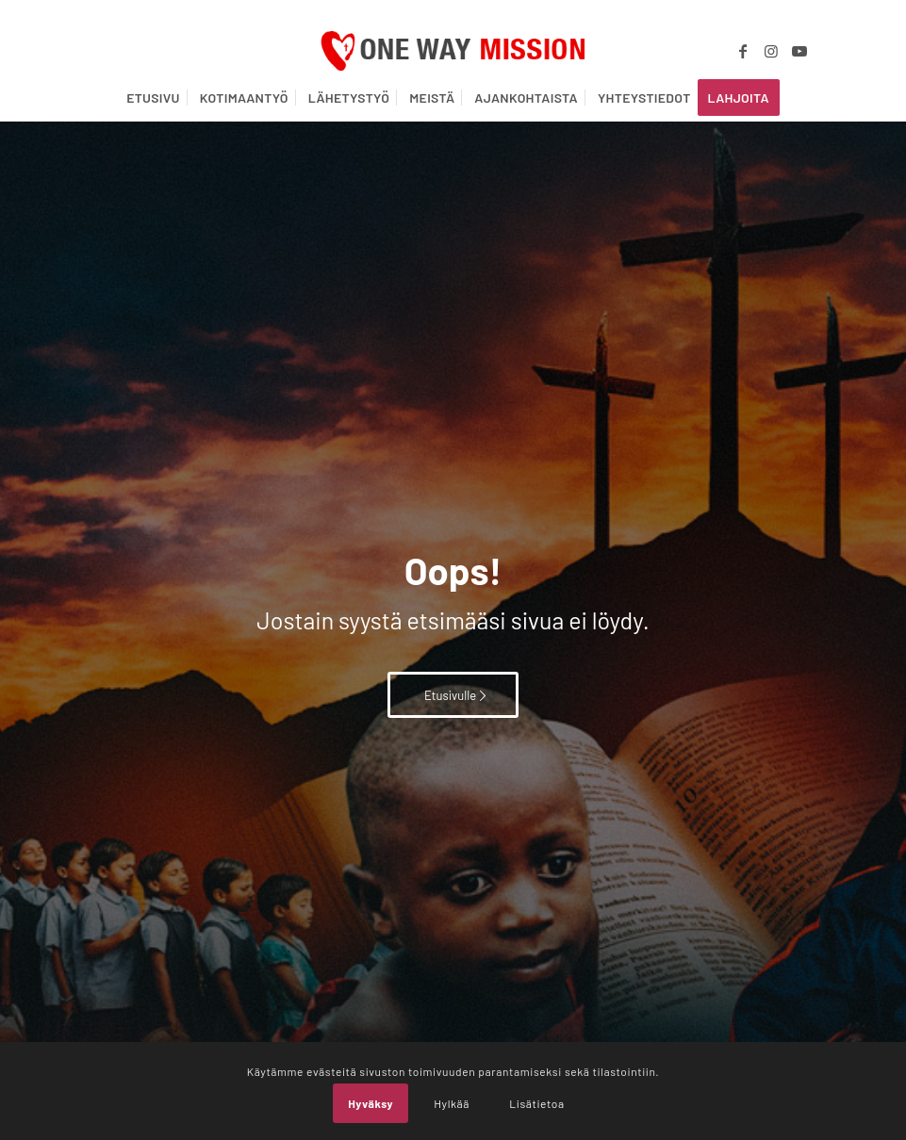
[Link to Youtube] (799, 51)
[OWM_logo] (453, 50)
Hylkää (451, 1103)
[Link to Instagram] (771, 51)
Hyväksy (370, 1103)
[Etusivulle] (453, 695)
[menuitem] (153, 98)
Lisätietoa (536, 1103)
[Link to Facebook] (743, 51)
